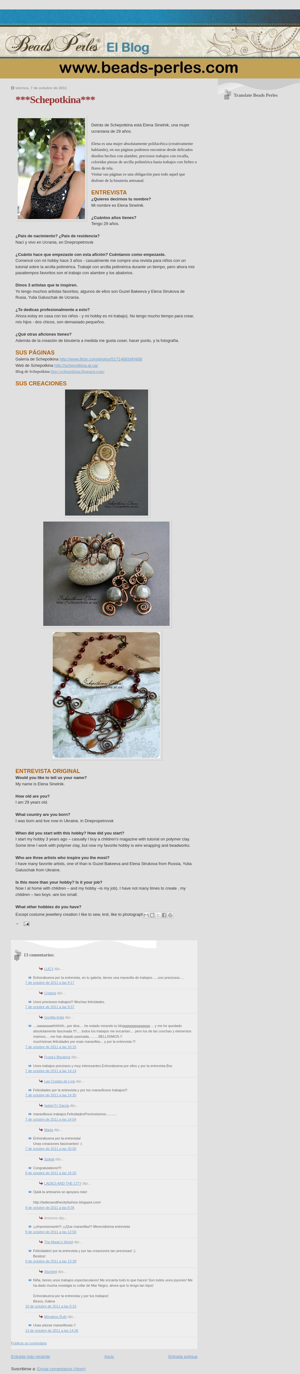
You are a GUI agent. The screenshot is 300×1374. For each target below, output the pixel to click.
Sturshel (50, 1271)
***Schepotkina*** (55, 99)
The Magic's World (58, 1242)
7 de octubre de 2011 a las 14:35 (50, 1095)
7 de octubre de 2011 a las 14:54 (50, 1119)
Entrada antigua (182, 1356)
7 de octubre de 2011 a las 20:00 (50, 1149)
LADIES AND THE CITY (62, 1183)
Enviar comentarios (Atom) (61, 1368)
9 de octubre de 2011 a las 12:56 (50, 1232)
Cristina (50, 993)
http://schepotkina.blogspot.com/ (78, 371)
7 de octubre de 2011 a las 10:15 (50, 1047)
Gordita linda (54, 1017)
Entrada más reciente (30, 1356)
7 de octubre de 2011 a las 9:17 (49, 982)
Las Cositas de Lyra (59, 1081)
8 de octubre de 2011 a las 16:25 (50, 1173)
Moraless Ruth (55, 1317)
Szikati (49, 1159)
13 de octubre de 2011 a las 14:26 (51, 1330)
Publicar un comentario (29, 1343)
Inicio (109, 1356)
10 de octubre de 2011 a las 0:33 (50, 1306)
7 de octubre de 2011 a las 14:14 (50, 1071)
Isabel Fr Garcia (56, 1105)
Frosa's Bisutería (57, 1057)
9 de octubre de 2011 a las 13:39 (50, 1261)
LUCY (48, 969)
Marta (48, 1130)
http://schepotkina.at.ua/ (76, 365)
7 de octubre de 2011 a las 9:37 (49, 1007)
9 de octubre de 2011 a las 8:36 (49, 1207)
